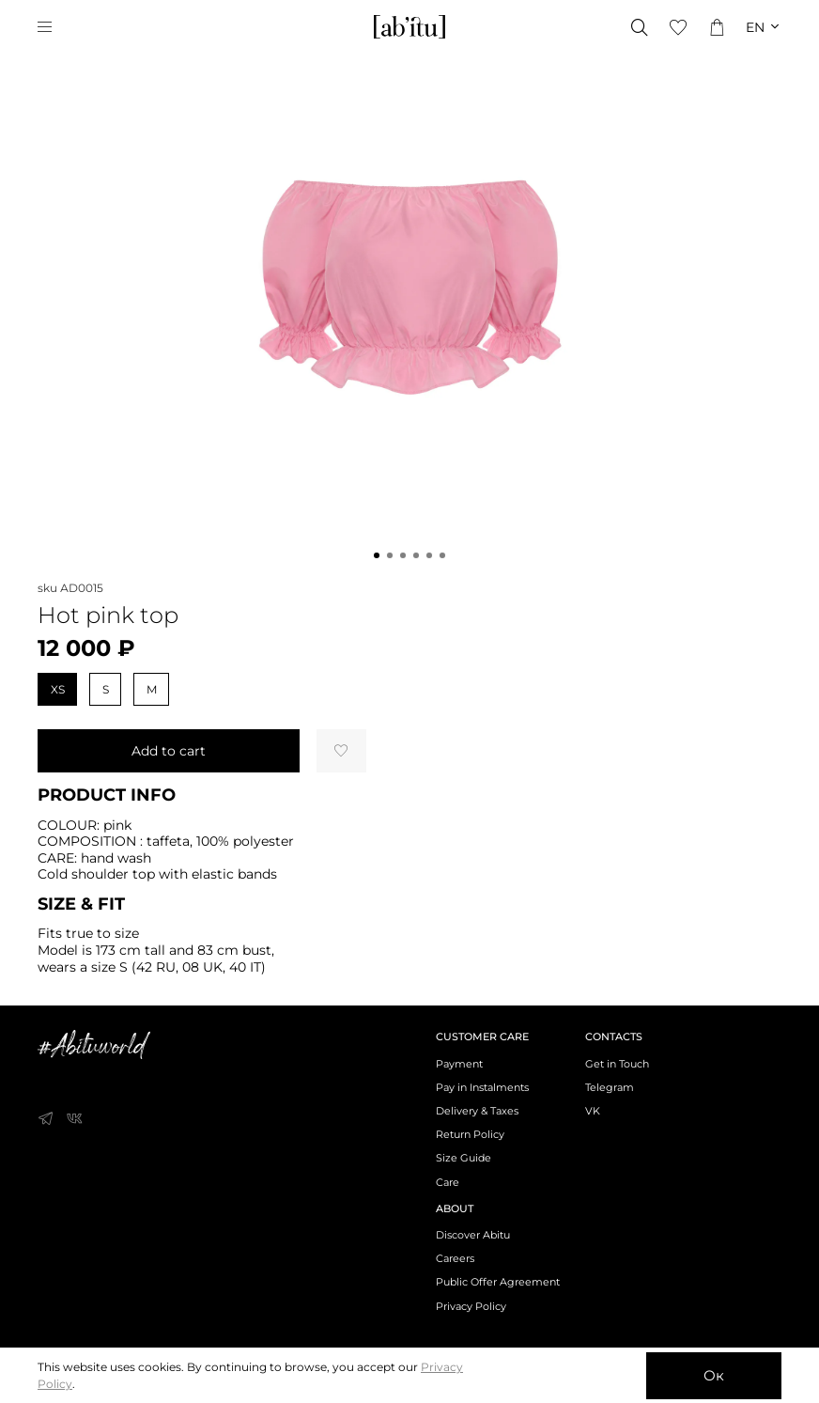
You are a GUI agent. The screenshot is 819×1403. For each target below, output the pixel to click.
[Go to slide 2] (390, 555)
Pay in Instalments (482, 1088)
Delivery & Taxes (477, 1111)
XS (58, 689)
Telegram (609, 1088)
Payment (459, 1064)
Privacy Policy (471, 1307)
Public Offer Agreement (498, 1282)
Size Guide (463, 1158)
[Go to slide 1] (376, 555)
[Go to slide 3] (403, 555)
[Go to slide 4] (416, 555)
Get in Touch (617, 1064)
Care (447, 1183)
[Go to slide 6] (442, 555)
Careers (455, 1259)
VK (592, 1111)
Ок (713, 1375)
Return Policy (470, 1135)
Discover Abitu (473, 1235)
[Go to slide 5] (429, 555)
